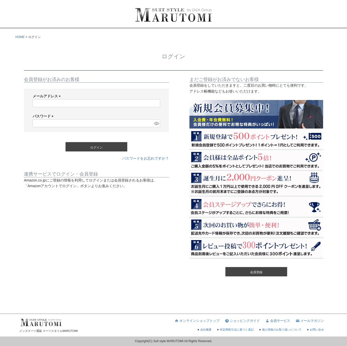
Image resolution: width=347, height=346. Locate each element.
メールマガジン (309, 320)
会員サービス (277, 320)
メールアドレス (47, 96)
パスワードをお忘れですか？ (145, 158)
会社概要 (204, 329)
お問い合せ (315, 329)
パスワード (44, 116)
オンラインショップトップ (197, 320)
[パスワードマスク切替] (156, 123)
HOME (20, 37)
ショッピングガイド (242, 320)
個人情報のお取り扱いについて (280, 329)
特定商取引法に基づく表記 (235, 329)
